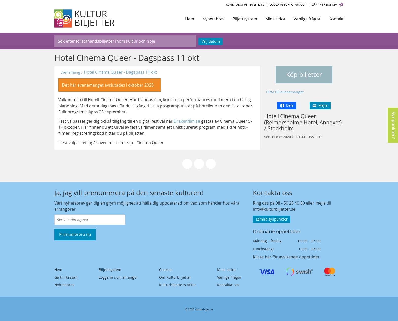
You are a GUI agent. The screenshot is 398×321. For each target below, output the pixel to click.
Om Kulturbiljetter (175, 277)
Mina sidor (275, 19)
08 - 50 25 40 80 (290, 203)
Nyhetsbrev (213, 19)
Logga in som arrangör (288, 4)
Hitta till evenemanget (285, 92)
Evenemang (70, 72)
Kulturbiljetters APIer (177, 284)
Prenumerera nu (75, 234)
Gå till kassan (66, 277)
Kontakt (336, 19)
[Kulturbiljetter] (84, 18)
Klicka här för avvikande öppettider (286, 257)
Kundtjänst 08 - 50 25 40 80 (245, 4)
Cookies (165, 269)
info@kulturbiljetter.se (274, 209)
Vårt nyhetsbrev (328, 4)
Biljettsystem (245, 19)
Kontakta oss (228, 284)
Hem (189, 19)
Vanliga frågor (307, 19)
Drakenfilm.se (187, 121)
